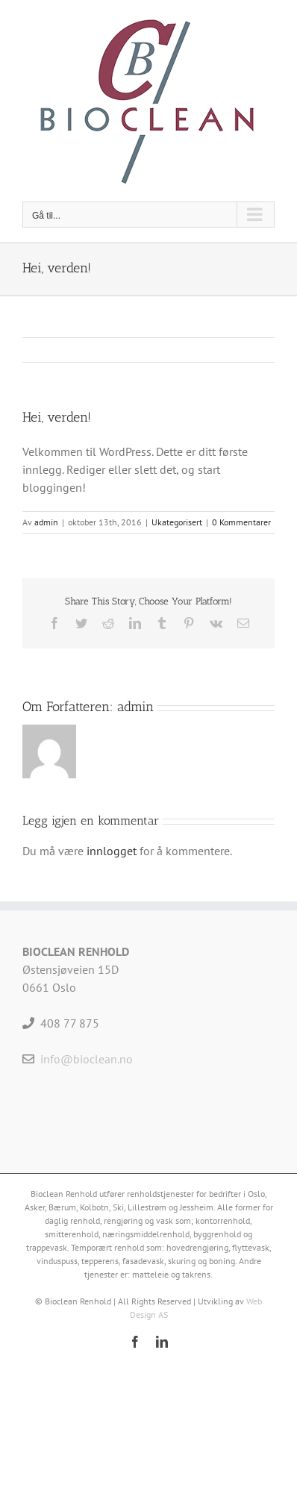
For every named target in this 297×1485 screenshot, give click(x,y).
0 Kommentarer (241, 522)
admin (46, 522)
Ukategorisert (176, 522)
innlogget (112, 850)
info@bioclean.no (86, 1058)
